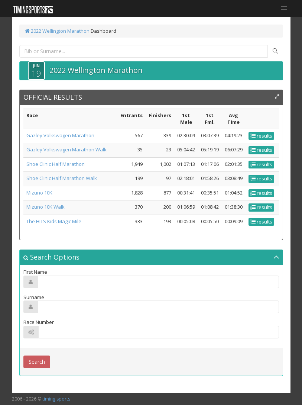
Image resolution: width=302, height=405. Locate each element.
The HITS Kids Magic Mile (53, 221)
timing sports (56, 399)
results (261, 135)
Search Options (51, 257)
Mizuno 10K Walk (45, 206)
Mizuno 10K (39, 192)
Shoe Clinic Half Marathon (55, 164)
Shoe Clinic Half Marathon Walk (61, 178)
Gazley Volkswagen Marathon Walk (66, 149)
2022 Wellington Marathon (57, 31)
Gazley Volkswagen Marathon (60, 135)
